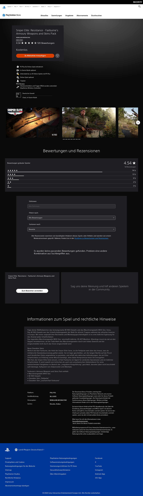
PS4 (21, 6)
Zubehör (35, 6)
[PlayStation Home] (4, 6)
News (42, 6)
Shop (49, 6)
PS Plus (27, 6)
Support (56, 6)
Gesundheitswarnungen (80, 419)
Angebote (69, 13)
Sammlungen (56, 13)
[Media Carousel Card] (33, 120)
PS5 (15, 6)
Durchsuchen (96, 13)
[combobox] (71, 204)
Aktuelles (44, 13)
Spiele (9, 6)
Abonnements (82, 13)
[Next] (138, 120)
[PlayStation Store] (12, 13)
